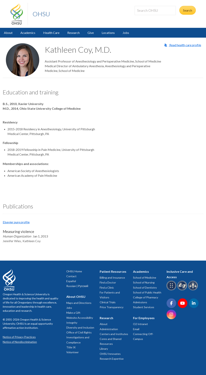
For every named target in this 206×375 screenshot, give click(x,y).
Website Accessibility (79, 317)
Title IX (71, 347)
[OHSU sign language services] (182, 289)
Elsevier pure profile (16, 222)
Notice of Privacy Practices (19, 337)
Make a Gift (73, 312)
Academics (27, 32)
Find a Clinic (107, 287)
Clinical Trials (108, 302)
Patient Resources (113, 271)
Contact (71, 276)
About (8, 32)
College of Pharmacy (145, 297)
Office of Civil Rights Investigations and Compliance (79, 337)
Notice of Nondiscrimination (20, 341)
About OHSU (75, 296)
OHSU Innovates (110, 353)
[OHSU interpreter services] (193, 289)
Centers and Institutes (114, 334)
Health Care (51, 32)
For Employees (144, 318)
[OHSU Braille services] (172, 289)
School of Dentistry (145, 287)
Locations (108, 32)
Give (91, 32)
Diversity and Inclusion (80, 327)
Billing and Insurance (112, 277)
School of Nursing (144, 282)
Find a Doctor (108, 282)
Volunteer (72, 352)
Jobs (126, 32)
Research (73, 32)
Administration (109, 329)
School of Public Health (147, 292)
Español (71, 281)
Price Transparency (111, 307)
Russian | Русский (77, 286)
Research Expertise (112, 358)
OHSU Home (74, 271)
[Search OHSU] (155, 10)
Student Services (143, 307)
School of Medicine (144, 277)
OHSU (41, 14)
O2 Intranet (140, 324)
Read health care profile (185, 45)
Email (136, 329)
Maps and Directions (78, 302)
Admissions (140, 302)
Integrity (71, 322)
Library (104, 348)
